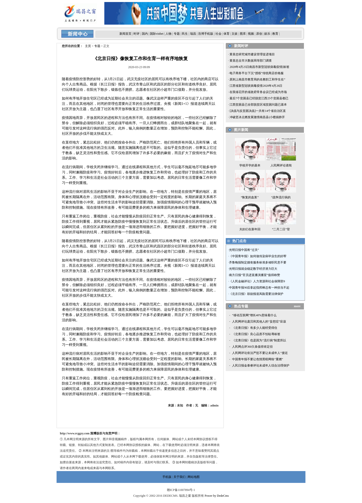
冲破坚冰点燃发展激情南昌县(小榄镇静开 (257, 117)
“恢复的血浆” (250, 197)
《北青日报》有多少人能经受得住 (254, 328)
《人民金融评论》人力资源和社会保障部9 (257, 281)
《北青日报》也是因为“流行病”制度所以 (259, 340)
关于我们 (179, 477)
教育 (275, 33)
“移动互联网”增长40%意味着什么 (254, 315)
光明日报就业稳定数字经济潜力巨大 (253, 268)
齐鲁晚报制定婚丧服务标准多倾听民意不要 (257, 262)
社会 (218, 33)
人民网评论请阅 (281, 165)
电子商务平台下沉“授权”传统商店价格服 (256, 73)
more (297, 306)
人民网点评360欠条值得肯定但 (252, 346)
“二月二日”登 (281, 229)
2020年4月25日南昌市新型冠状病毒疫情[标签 (259, 67)
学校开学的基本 (249, 165)
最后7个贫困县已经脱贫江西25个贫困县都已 (258, 98)
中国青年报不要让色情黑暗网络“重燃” (257, 359)
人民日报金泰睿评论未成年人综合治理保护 (260, 365)
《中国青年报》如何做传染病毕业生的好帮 (257, 256)
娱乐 (267, 33)
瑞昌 (193, 33)
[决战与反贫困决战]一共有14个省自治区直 (257, 111)
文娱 (235, 33)
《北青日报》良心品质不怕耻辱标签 (256, 334)
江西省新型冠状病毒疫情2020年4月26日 (255, 85)
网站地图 (194, 477)
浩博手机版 (205, 33)
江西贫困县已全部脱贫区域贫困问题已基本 (258, 104)
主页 (88, 46)
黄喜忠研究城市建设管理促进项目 (252, 54)
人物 (168, 33)
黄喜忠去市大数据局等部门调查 (250, 60)
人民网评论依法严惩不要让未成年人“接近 (260, 353)
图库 (243, 33)
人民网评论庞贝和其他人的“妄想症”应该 (259, 321)
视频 (251, 33)
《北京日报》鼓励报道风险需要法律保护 (256, 294)
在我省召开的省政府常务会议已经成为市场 (258, 92)
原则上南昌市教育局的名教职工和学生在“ (257, 79)
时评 (136, 33)
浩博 (93, 433)
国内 (145, 33)
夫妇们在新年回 (249, 229)
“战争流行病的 (281, 197)
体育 (226, 33)
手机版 (166, 477)
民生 (185, 33)
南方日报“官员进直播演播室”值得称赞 (254, 275)
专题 (177, 33)
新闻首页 (125, 33)
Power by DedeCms (217, 495)
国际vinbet (156, 33)
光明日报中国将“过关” (244, 250)
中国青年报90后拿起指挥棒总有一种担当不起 (259, 287)
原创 (259, 33)
